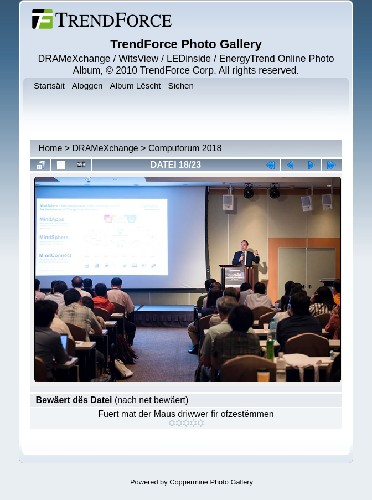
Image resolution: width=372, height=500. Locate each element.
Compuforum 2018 (185, 148)
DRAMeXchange (105, 148)
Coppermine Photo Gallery (211, 482)
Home (51, 148)
